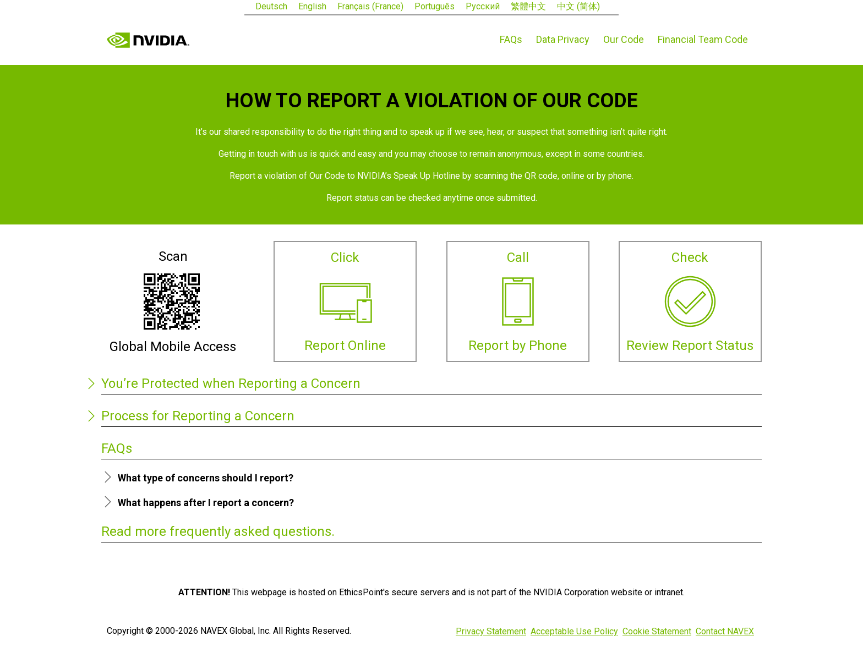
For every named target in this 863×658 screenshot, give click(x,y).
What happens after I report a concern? (206, 502)
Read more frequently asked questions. (218, 531)
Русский (483, 6)
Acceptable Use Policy (574, 631)
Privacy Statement (491, 631)
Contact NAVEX (725, 631)
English (312, 6)
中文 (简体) (578, 6)
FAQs (511, 39)
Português (434, 6)
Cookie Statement (656, 631)
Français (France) (370, 6)
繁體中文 (528, 6)
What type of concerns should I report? (205, 478)
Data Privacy (562, 39)
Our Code (623, 39)
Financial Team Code (703, 39)
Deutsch (271, 6)
